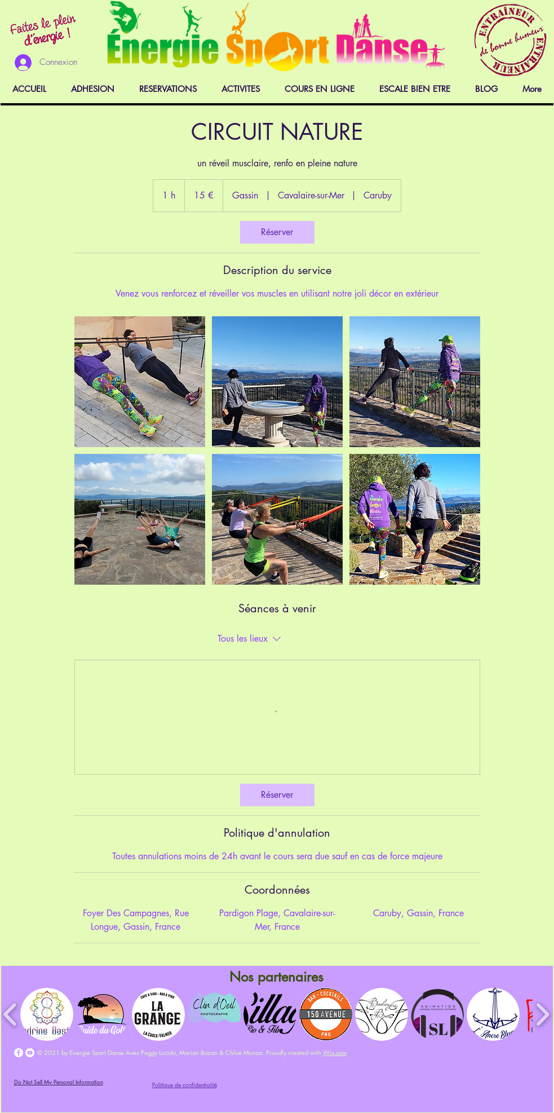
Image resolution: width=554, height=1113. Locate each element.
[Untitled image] (139, 381)
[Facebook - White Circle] (18, 1052)
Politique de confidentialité (184, 1084)
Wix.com (335, 1052)
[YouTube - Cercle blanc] (29, 1052)
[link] (277, 232)
